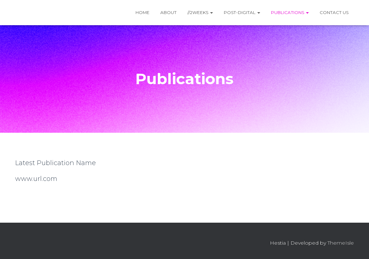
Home (142, 12)
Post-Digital (242, 12)
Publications (290, 12)
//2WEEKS (200, 12)
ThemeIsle (341, 243)
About (168, 12)
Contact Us (334, 12)
